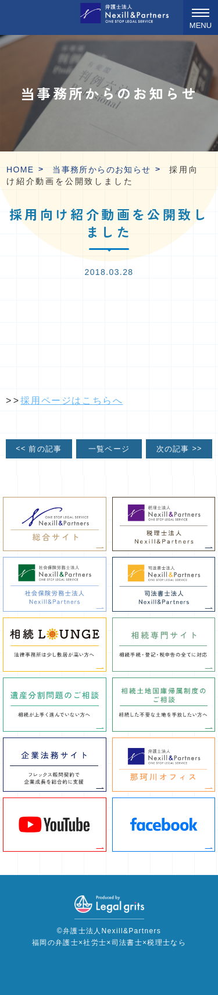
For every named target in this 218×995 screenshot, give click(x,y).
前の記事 (39, 448)
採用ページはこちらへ (71, 400)
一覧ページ (109, 449)
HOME (20, 169)
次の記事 (179, 448)
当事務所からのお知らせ (101, 169)
